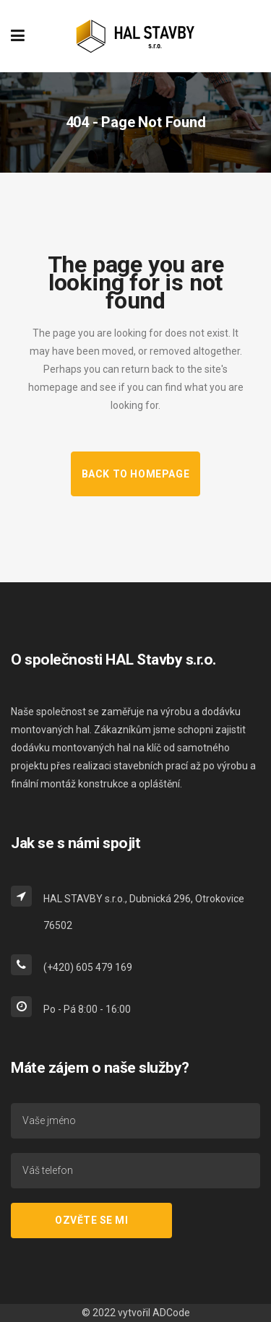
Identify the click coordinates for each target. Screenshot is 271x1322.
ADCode (171, 1312)
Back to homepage (136, 474)
